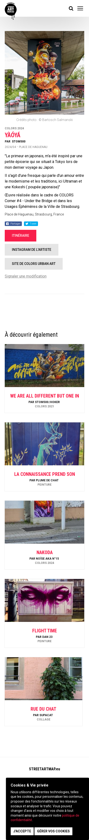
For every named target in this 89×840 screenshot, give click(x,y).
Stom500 (18, 141)
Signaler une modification (26, 276)
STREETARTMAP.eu (44, 769)
